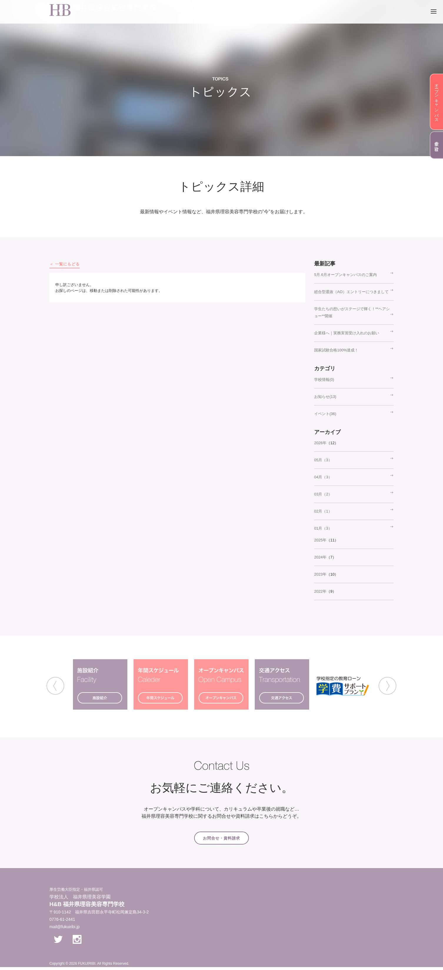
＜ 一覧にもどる (64, 264)
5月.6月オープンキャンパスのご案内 (345, 274)
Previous (55, 686)
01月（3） (323, 528)
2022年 (320, 591)
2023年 (320, 574)
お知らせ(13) (325, 396)
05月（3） (323, 460)
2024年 (320, 557)
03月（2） (323, 494)
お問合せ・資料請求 (221, 838)
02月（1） (323, 511)
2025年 (320, 540)
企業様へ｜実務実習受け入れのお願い (346, 333)
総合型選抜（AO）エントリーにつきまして (351, 292)
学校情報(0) (324, 379)
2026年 (320, 443)
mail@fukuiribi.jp (64, 926)
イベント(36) (325, 414)
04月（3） (323, 477)
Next (388, 686)
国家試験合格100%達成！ (336, 350)
